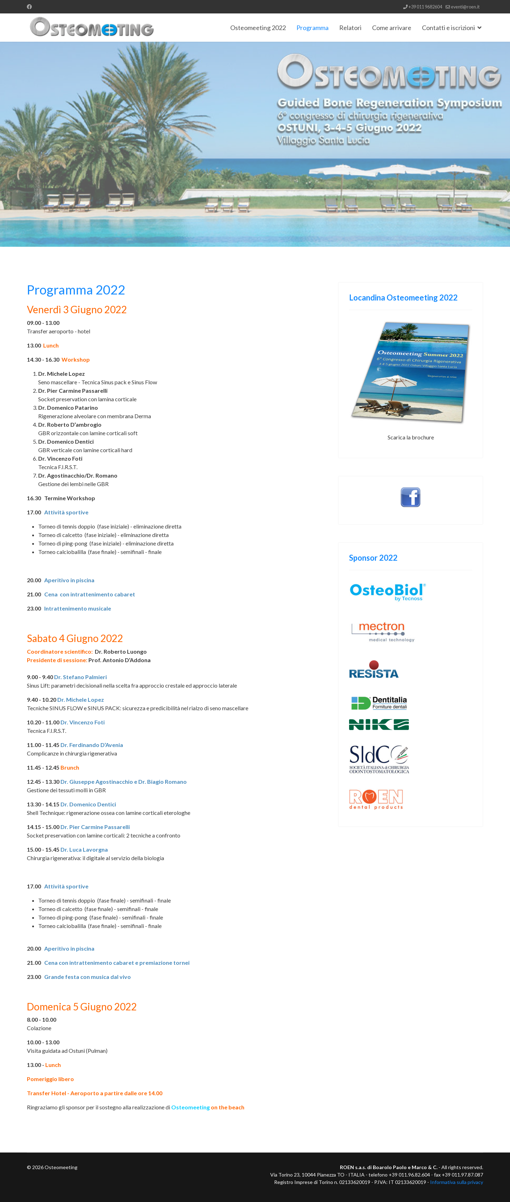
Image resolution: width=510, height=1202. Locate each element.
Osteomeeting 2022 (258, 27)
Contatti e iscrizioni (448, 27)
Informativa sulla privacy (456, 1182)
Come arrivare (391, 27)
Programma (312, 27)
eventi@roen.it (465, 7)
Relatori (350, 27)
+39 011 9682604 (425, 7)
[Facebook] (29, 7)
